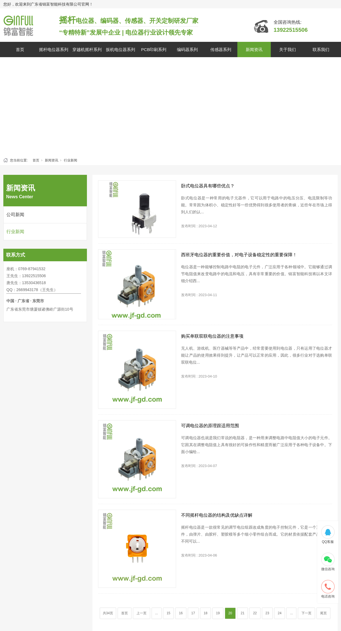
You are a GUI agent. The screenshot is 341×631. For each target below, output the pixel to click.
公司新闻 (15, 214)
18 (205, 613)
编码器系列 (187, 49)
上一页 (142, 613)
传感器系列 (220, 49)
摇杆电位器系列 (53, 49)
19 (218, 613)
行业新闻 (70, 160)
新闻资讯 (254, 49)
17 (193, 613)
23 (267, 613)
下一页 (306, 613)
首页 (20, 49)
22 (255, 613)
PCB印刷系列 (154, 49)
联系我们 (321, 49)
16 (180, 613)
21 (242, 613)
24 (279, 613)
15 (168, 613)
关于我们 (287, 49)
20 (230, 613)
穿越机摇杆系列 (87, 49)
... (156, 613)
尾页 (323, 613)
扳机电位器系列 (120, 49)
